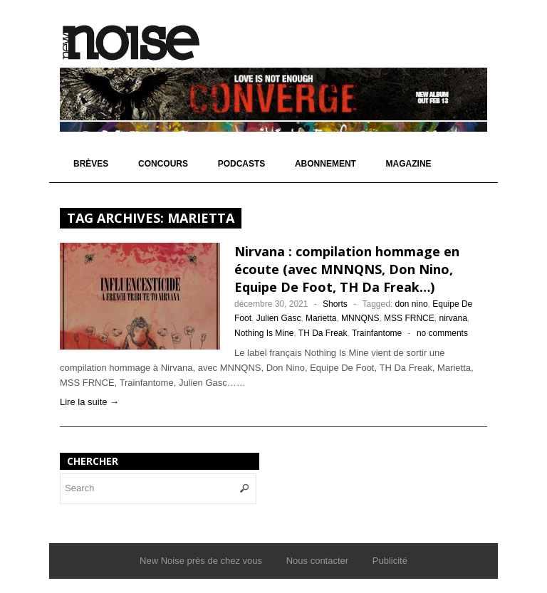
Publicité (390, 560)
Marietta (321, 318)
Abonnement (325, 164)
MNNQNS (360, 318)
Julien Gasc (278, 318)
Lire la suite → (89, 402)
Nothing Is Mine (263, 333)
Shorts (335, 304)
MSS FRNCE (409, 318)
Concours (163, 164)
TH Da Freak (323, 333)
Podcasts (242, 164)
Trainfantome (377, 333)
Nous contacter (317, 560)
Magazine (409, 164)
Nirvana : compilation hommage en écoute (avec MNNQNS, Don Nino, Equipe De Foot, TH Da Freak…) (346, 269)
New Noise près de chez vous (201, 560)
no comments (442, 333)
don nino (411, 304)
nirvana (453, 318)
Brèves (90, 164)
